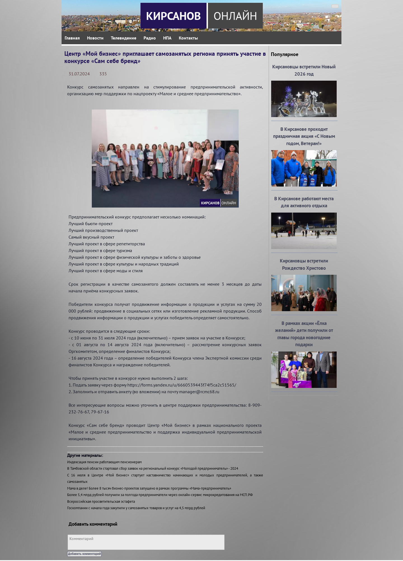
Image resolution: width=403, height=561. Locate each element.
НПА (167, 38)
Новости (95, 38)
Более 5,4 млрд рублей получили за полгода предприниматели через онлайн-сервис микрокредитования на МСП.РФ (160, 494)
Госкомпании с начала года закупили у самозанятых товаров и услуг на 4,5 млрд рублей (136, 508)
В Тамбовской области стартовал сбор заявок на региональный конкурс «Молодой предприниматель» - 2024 (152, 468)
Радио (150, 38)
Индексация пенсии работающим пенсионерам (104, 462)
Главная (72, 38)
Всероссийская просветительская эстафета (101, 501)
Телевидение (123, 38)
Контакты (188, 38)
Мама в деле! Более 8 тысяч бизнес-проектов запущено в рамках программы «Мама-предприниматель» (149, 488)
